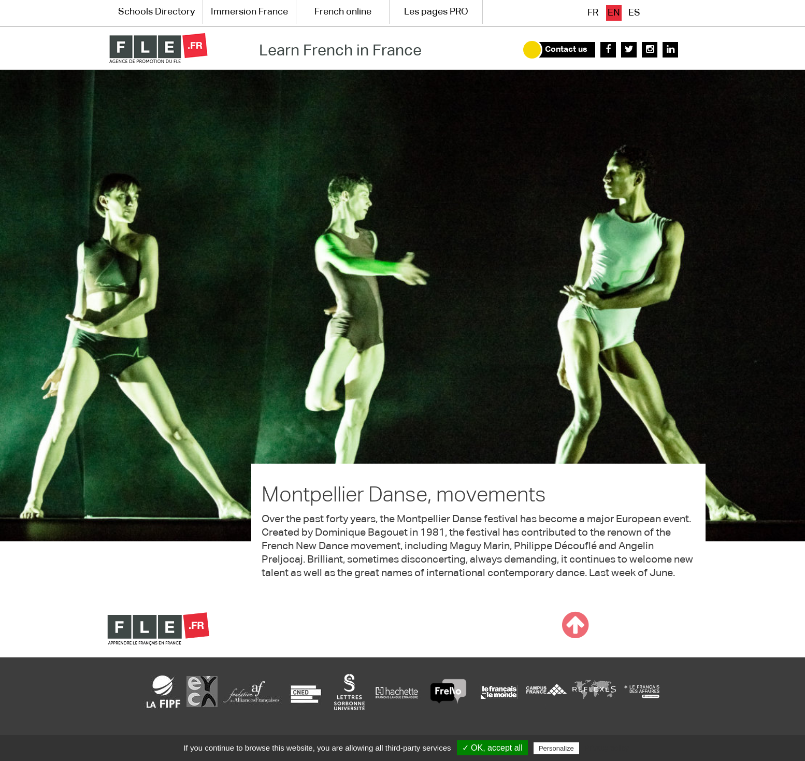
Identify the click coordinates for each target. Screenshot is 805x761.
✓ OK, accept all (492, 747)
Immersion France (249, 12)
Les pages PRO (436, 12)
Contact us (566, 50)
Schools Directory (156, 12)
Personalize (556, 748)
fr (592, 13)
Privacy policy (606, 748)
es (634, 13)
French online (342, 12)
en (614, 13)
